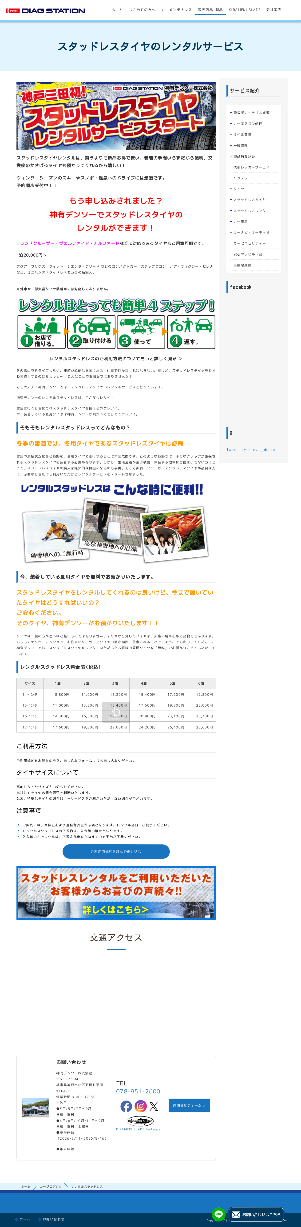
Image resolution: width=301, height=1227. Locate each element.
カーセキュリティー (249, 243)
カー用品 (240, 221)
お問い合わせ (53, 1219)
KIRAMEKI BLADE (245, 9)
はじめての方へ (142, 9)
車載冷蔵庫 (242, 265)
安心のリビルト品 (247, 254)
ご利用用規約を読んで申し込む (116, 851)
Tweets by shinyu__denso (250, 449)
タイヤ (238, 189)
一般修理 (240, 145)
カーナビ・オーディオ (251, 232)
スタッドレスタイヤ (249, 199)
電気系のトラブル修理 (251, 112)
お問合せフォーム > (189, 1105)
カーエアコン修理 (247, 123)
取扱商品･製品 (210, 9)
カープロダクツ (51, 1186)
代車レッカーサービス (251, 167)
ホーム (117, 9)
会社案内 (274, 9)
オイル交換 (242, 134)
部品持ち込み (244, 156)
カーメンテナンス (176, 9)
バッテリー (242, 178)
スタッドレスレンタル (251, 211)
